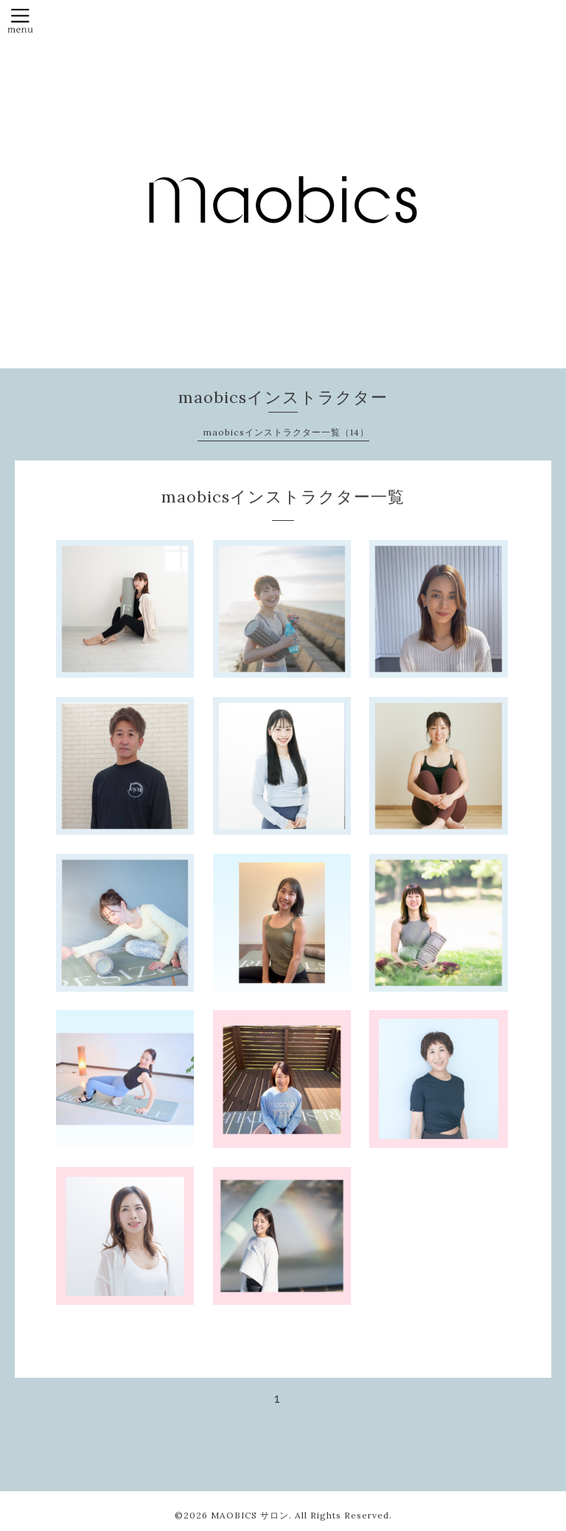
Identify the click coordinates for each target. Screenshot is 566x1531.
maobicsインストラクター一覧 (283, 496)
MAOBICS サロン (250, 1515)
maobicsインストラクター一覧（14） (286, 432)
